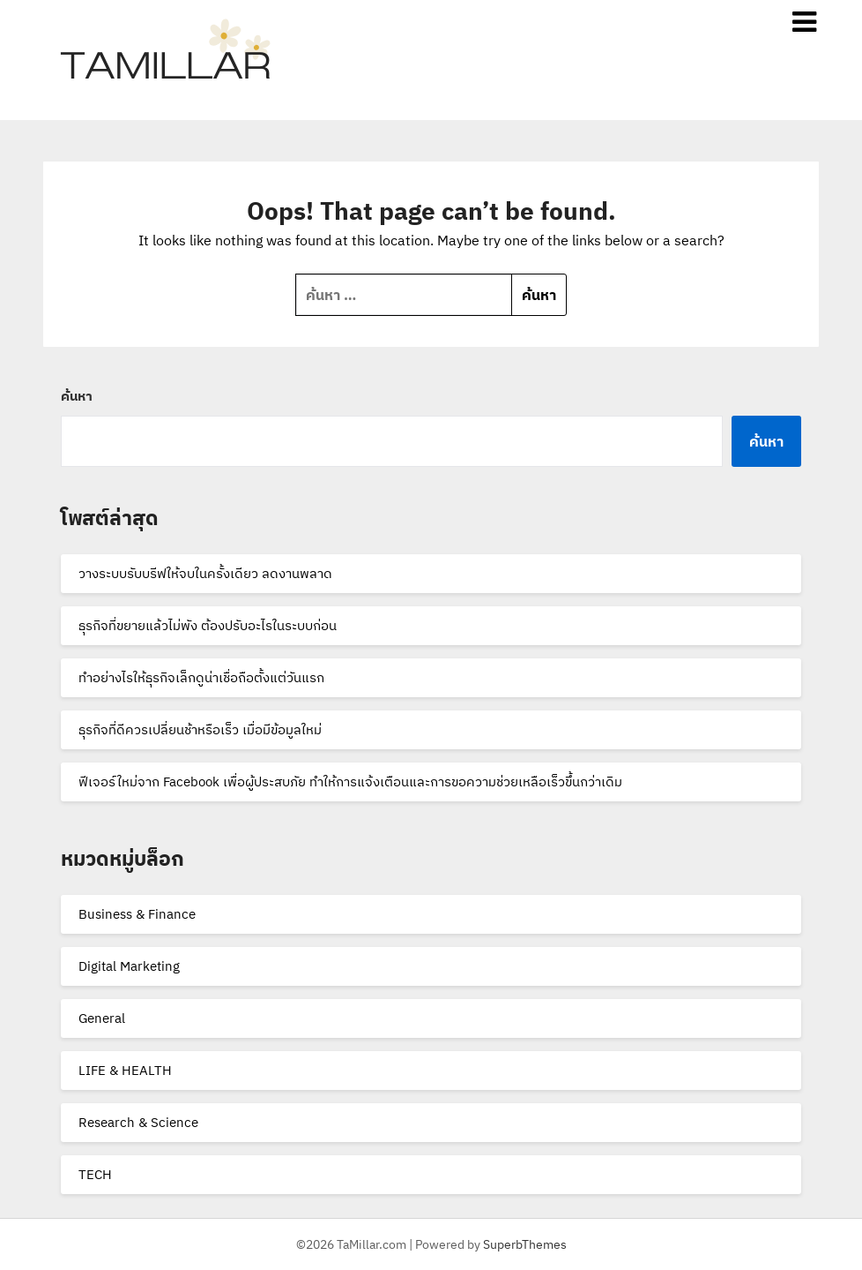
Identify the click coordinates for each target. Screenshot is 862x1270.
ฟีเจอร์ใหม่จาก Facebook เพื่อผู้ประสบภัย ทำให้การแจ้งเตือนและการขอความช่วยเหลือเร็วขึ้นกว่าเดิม (350, 781)
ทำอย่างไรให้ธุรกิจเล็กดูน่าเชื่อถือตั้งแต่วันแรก (201, 677)
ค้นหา (77, 395)
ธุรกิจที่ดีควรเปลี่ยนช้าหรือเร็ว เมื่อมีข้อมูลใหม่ (200, 729)
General (101, 1018)
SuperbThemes (525, 1244)
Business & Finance (137, 914)
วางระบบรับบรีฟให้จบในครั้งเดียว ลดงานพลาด (205, 573)
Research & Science (138, 1122)
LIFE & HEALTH (125, 1070)
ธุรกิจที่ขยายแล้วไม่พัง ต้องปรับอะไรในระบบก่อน (207, 625)
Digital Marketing (129, 966)
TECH (95, 1174)
